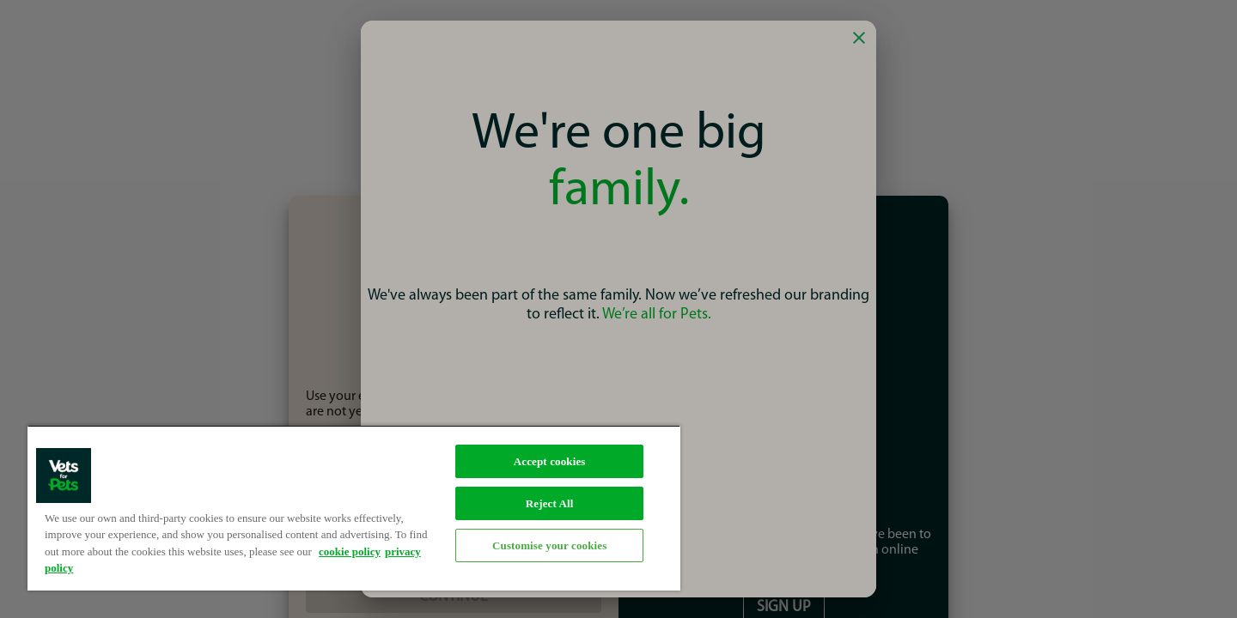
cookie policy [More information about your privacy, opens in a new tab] (350, 551)
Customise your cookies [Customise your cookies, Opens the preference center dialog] (549, 545)
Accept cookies (550, 461)
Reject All (550, 503)
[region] (353, 508)
